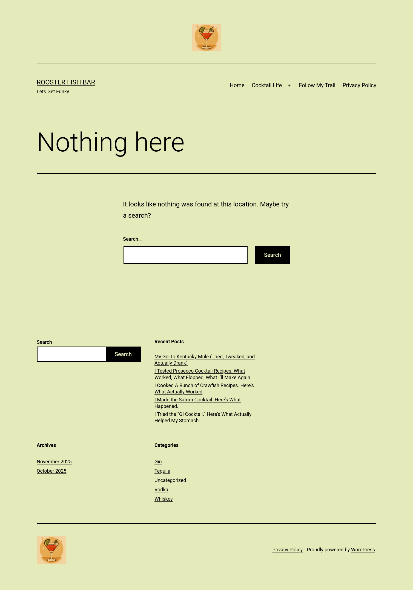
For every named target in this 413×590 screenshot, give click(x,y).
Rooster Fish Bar (66, 82)
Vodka (161, 489)
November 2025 (54, 461)
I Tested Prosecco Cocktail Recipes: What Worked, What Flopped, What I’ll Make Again (202, 374)
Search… (132, 239)
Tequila (162, 471)
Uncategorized (170, 480)
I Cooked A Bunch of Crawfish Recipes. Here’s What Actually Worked (204, 388)
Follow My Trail (317, 85)
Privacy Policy (359, 85)
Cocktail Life (267, 85)
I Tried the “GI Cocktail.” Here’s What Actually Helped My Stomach (202, 417)
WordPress (363, 549)
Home (237, 85)
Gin (158, 461)
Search (44, 342)
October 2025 (51, 471)
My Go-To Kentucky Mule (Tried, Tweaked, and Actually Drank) (204, 360)
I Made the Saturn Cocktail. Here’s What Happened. (197, 403)
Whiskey (163, 499)
